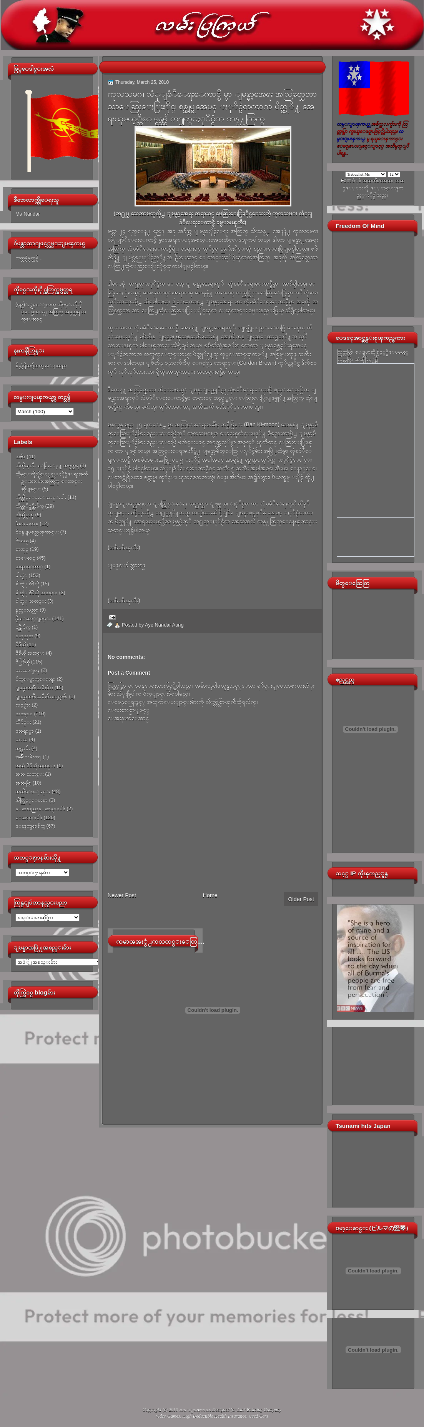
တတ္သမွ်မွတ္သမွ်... (29, 258)
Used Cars (258, 1416)
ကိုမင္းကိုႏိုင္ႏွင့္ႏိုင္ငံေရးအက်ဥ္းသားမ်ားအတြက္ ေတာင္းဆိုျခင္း (51, 481)
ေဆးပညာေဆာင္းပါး (40, 809)
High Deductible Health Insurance (214, 1416)
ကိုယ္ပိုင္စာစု (24, 514)
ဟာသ (21, 739)
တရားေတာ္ (29, 566)
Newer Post (122, 895)
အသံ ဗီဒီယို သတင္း (35, 765)
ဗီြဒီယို (22, 662)
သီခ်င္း (23, 722)
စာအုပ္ (21, 549)
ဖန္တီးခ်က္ (22, 627)
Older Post (301, 899)
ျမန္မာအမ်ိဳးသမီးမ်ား (34, 687)
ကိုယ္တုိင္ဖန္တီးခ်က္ (29, 506)
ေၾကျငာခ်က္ (30, 826)
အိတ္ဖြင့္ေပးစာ (31, 800)
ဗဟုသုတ (24, 636)
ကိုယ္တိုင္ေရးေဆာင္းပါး (40, 497)
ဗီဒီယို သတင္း (30, 653)
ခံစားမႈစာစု (26, 523)
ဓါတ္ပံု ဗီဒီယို (27, 584)
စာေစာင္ (25, 558)
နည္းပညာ (26, 610)
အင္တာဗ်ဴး (22, 748)
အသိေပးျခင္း (32, 791)
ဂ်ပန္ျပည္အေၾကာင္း (37, 532)
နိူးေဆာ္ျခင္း (33, 618)
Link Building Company (259, 1409)
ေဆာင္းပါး (28, 817)
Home (210, 895)
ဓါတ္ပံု (21, 575)
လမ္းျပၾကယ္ (194, 1409)
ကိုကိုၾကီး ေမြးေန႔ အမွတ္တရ (47, 465)
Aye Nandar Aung (164, 625)
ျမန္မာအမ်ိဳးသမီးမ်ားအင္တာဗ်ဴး (41, 696)
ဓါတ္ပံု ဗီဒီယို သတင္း (36, 592)
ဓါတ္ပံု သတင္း (30, 601)
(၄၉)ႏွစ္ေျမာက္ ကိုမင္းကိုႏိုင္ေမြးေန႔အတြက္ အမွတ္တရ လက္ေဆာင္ (50, 311)
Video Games (168, 1416)
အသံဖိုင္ (23, 783)
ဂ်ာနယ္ (21, 541)
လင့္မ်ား (22, 705)
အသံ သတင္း (29, 774)
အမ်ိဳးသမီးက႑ (28, 757)
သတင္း (24, 714)
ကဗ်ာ (20, 456)
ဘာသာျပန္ (27, 670)
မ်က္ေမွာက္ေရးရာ (35, 679)
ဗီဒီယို (20, 644)
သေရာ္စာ (24, 731)
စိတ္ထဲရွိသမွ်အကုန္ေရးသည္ (41, 365)
